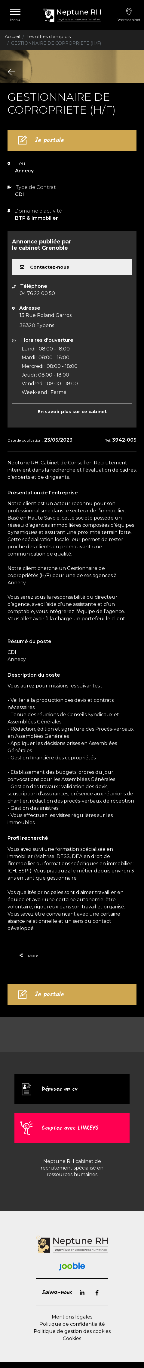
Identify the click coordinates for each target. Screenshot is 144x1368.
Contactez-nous (44, 267)
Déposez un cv (59, 1089)
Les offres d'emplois (48, 36)
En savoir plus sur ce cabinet (72, 411)
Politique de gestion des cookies (72, 1331)
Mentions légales (72, 1317)
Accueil (12, 36)
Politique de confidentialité (72, 1324)
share (29, 955)
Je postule (49, 140)
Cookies (72, 1338)
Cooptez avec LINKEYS (70, 1128)
